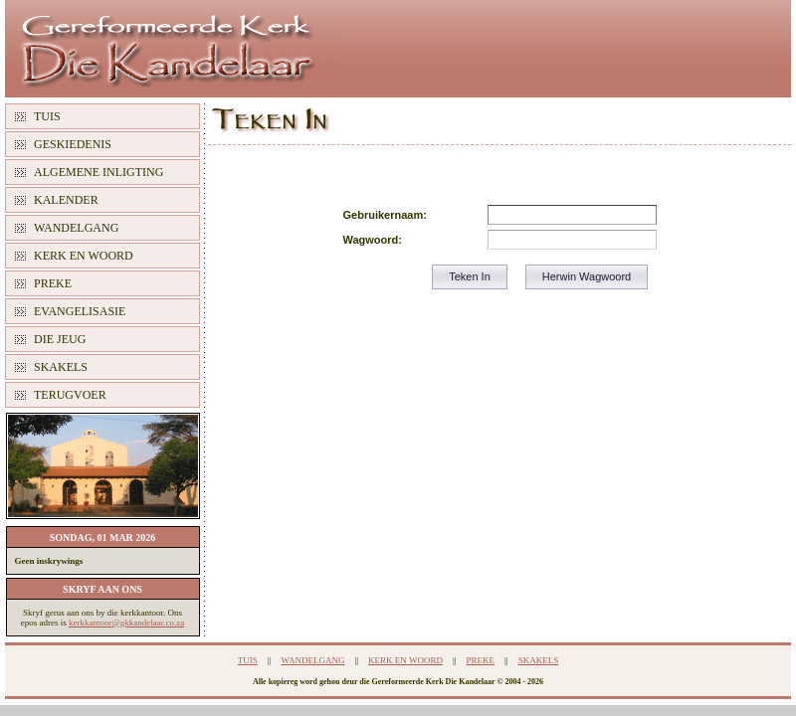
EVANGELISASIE (79, 311)
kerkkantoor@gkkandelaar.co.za (126, 622)
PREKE (53, 283)
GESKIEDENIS (72, 144)
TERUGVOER (70, 395)
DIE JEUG (60, 339)
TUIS (47, 116)
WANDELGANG (76, 228)
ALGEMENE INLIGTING (98, 172)
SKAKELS (61, 367)
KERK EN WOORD (83, 256)
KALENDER (66, 200)
